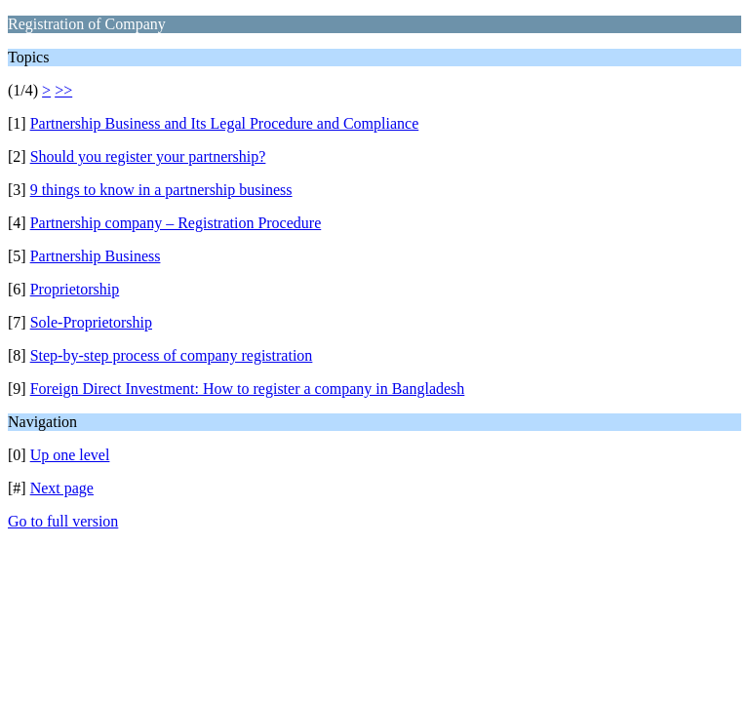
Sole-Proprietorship (91, 322)
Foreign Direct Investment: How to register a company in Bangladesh (247, 388)
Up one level (70, 455)
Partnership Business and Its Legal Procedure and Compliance (224, 123)
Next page (62, 488)
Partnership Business (95, 256)
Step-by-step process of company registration (171, 355)
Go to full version (63, 521)
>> (63, 90)
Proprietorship (75, 289)
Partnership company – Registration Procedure (176, 222)
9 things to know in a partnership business (161, 189)
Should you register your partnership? (148, 156)
